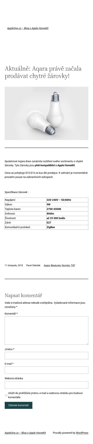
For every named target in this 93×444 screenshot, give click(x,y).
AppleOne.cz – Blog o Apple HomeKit (27, 28)
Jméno (9, 349)
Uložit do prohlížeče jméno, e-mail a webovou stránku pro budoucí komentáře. (45, 395)
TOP (73, 265)
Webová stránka (14, 378)
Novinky (66, 265)
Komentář (11, 313)
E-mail (9, 363)
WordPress (82, 432)
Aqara (47, 265)
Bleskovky (56, 265)
